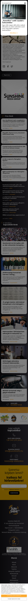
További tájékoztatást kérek (14, 599)
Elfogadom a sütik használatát (14, 595)
